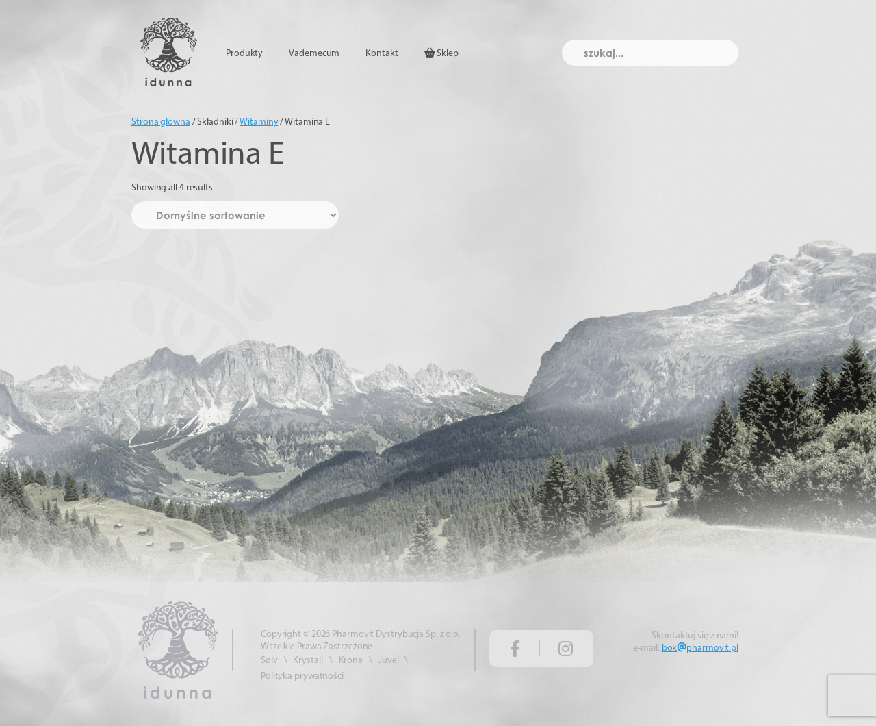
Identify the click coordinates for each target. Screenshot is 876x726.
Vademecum (314, 54)
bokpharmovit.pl (700, 648)
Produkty (244, 54)
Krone (351, 660)
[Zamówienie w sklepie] (235, 215)
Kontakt (381, 54)
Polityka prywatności (302, 676)
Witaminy (259, 122)
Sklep (441, 53)
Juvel (388, 660)
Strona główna (160, 122)
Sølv (269, 660)
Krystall (307, 660)
